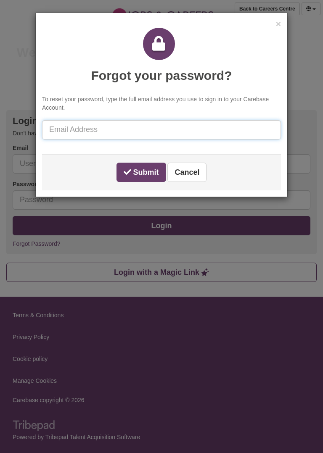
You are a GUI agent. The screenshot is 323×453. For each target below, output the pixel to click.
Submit (141, 172)
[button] (278, 23)
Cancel (187, 172)
